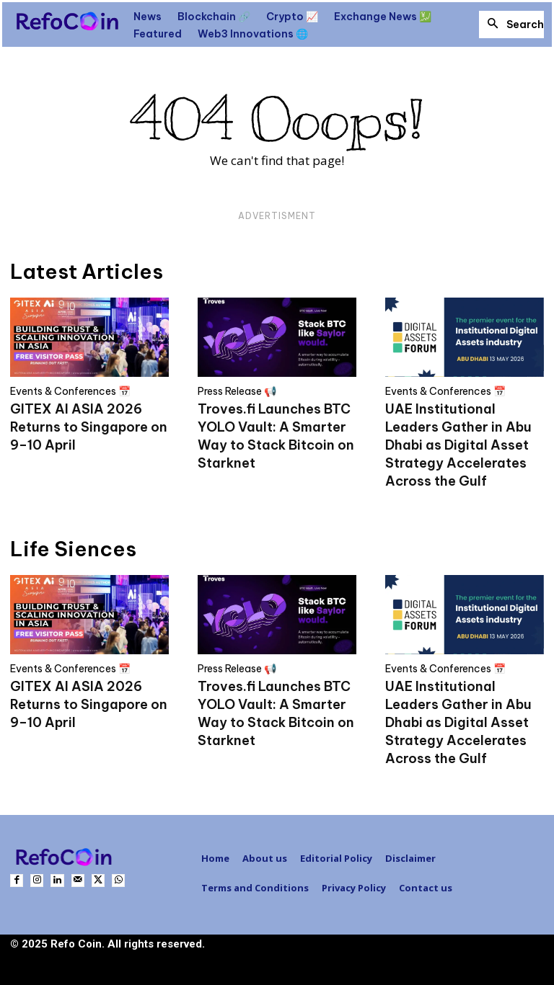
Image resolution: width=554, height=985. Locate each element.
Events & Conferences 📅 (70, 391)
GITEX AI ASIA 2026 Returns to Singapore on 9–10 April (88, 427)
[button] (511, 24)
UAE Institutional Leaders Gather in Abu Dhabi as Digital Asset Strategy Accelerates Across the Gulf (458, 445)
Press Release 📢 (237, 391)
